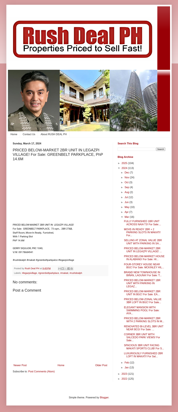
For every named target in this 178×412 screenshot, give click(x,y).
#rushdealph (76, 273)
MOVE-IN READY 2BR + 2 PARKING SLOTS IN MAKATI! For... (142, 232)
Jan (127, 367)
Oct (127, 182)
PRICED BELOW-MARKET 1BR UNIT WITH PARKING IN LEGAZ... (142, 283)
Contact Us (29, 134)
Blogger (104, 397)
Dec (127, 172)
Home (13, 134)
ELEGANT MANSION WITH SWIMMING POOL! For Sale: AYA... (141, 310)
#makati (64, 273)
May (127, 207)
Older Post (101, 365)
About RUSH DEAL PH (54, 134)
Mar (127, 217)
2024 (125, 168)
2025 (125, 163)
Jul (127, 197)
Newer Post (20, 365)
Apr (127, 212)
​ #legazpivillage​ (29, 273)
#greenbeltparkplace (48, 273)
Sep (127, 187)
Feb (127, 362)
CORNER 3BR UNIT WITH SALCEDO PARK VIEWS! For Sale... (142, 337)
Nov (127, 177)
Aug (127, 192)
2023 (125, 373)
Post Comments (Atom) (41, 371)
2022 (125, 378)
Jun (127, 202)
